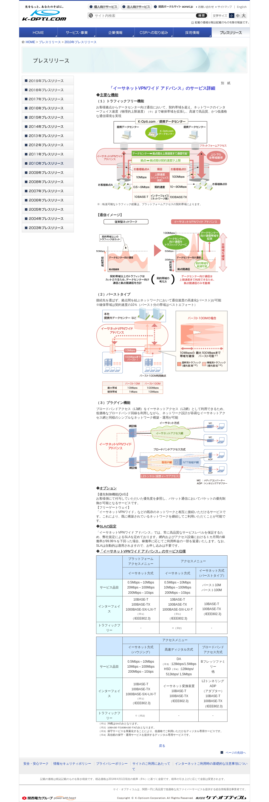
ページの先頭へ (236, 752)
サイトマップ (224, 7)
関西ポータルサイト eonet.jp (173, 7)
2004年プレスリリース (48, 218)
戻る (162, 746)
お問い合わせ (205, 7)
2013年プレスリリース (48, 135)
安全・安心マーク (36, 763)
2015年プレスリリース (48, 117)
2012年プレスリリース (48, 145)
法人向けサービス (136, 6)
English (240, 7)
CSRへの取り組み (154, 32)
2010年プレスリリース (80, 42)
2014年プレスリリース (48, 126)
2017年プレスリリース (48, 99)
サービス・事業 (77, 32)
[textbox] (144, 15)
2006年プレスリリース (48, 200)
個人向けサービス (103, 6)
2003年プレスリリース (48, 227)
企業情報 (115, 32)
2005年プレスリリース (48, 209)
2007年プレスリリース (48, 191)
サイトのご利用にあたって (151, 763)
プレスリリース (231, 32)
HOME (38, 32)
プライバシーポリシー (112, 763)
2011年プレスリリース (48, 154)
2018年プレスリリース (48, 89)
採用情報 (192, 32)
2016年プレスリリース (48, 108)
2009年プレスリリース (48, 172)
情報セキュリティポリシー (72, 763)
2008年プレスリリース (48, 181)
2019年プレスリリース (48, 80)
